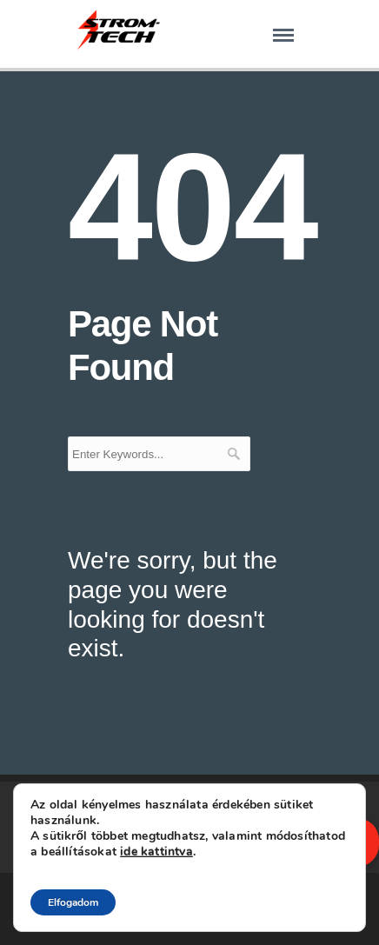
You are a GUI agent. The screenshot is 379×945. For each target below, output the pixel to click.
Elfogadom (73, 902)
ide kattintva (156, 852)
